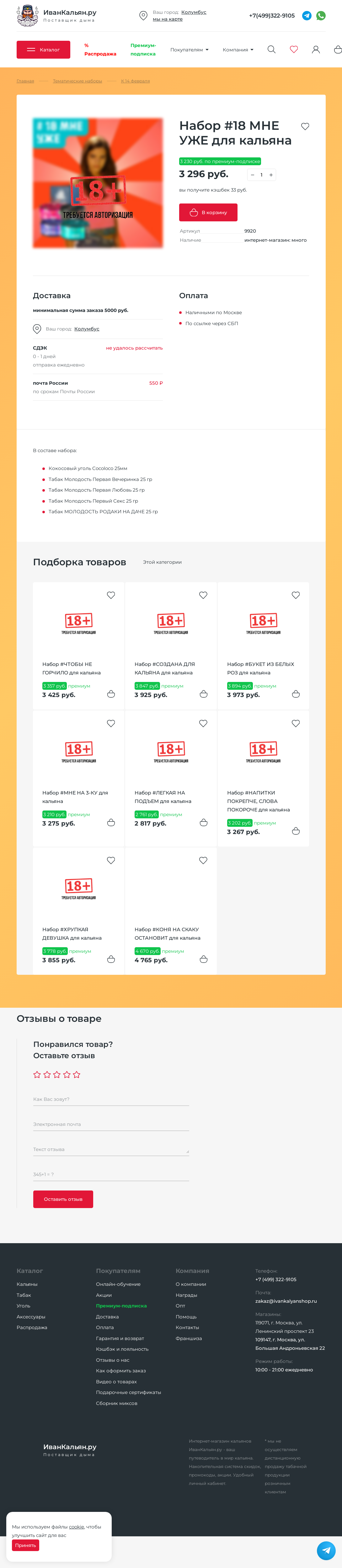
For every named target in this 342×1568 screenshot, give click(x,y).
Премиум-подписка (121, 1306)
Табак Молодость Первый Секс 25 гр (93, 501)
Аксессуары (31, 1317)
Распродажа (32, 1327)
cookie (76, 1527)
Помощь (186, 1317)
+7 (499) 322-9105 (276, 1279)
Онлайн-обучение (118, 1284)
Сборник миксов (116, 1403)
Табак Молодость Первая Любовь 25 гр (97, 490)
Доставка (107, 1317)
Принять (25, 1545)
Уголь (23, 1306)
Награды (186, 1295)
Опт (180, 1306)
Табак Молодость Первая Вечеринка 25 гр (100, 479)
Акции (104, 1295)
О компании (191, 1284)
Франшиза (189, 1338)
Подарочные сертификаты (128, 1392)
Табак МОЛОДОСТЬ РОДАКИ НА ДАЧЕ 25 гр (103, 512)
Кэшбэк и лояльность (122, 1349)
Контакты (187, 1327)
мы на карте (168, 19)
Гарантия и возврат (120, 1338)
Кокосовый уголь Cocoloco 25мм (88, 468)
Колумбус (193, 12)
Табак (24, 1295)
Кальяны (27, 1284)
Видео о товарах (116, 1382)
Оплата (105, 1327)
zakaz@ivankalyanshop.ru (286, 1301)
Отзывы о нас (112, 1360)
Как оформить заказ (121, 1371)
